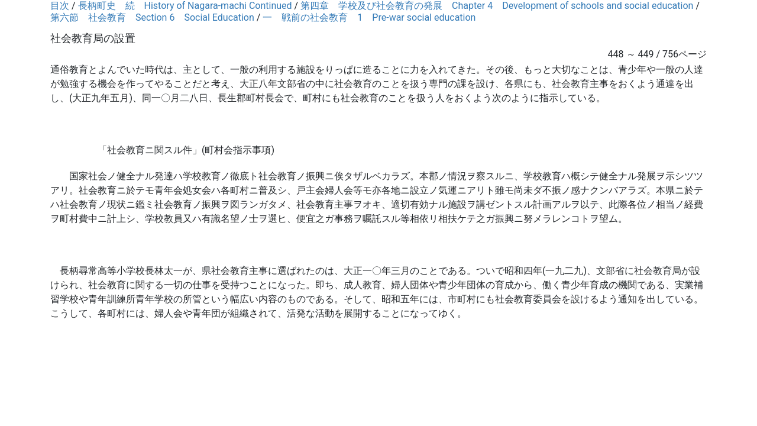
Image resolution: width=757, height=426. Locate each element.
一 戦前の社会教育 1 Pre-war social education (369, 17)
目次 (59, 5)
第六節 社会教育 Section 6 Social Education (152, 17)
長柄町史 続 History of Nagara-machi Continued (185, 5)
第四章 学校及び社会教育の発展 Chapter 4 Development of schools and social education (496, 5)
